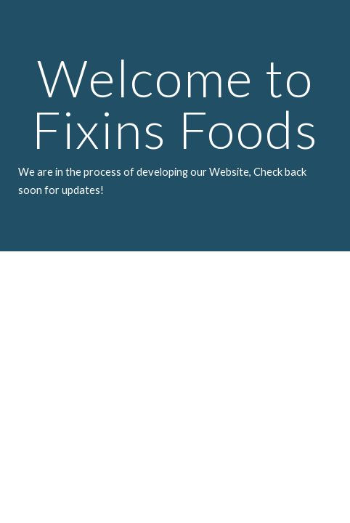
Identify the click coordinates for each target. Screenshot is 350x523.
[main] (175, 125)
